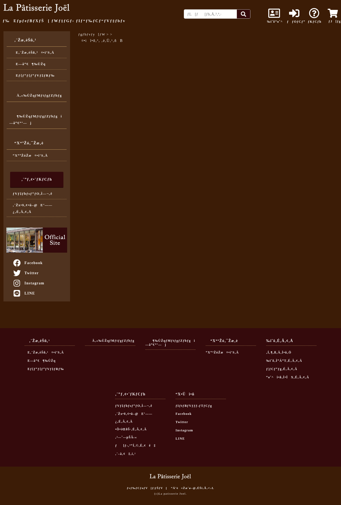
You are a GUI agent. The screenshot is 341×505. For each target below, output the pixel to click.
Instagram (28, 283)
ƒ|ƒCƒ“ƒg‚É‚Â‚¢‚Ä (281, 369)
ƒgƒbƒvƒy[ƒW (91, 34)
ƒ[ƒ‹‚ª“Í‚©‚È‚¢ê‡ (135, 445)
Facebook (28, 263)
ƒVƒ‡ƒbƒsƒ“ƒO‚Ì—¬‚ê (32, 194)
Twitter (26, 273)
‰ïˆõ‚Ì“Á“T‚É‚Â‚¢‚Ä (284, 361)
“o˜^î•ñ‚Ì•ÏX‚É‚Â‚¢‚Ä (287, 377)
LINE (24, 293)
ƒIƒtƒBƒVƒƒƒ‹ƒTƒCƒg (194, 406)
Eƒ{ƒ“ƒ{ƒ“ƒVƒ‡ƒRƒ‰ (34, 75)
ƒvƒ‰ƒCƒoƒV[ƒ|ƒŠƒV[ (147, 488)
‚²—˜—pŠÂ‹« (126, 437)
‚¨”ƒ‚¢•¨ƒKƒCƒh (36, 179)
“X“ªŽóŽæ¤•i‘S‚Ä (30, 155)
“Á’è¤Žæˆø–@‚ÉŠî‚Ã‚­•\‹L (192, 488)
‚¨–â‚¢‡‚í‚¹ (125, 454)
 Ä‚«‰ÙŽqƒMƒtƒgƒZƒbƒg (35, 95)
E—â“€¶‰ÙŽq (29, 64)
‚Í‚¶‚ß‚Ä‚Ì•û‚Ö (278, 352)
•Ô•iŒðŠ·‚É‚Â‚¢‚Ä (131, 429)
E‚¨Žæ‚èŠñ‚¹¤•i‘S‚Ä (33, 52)
